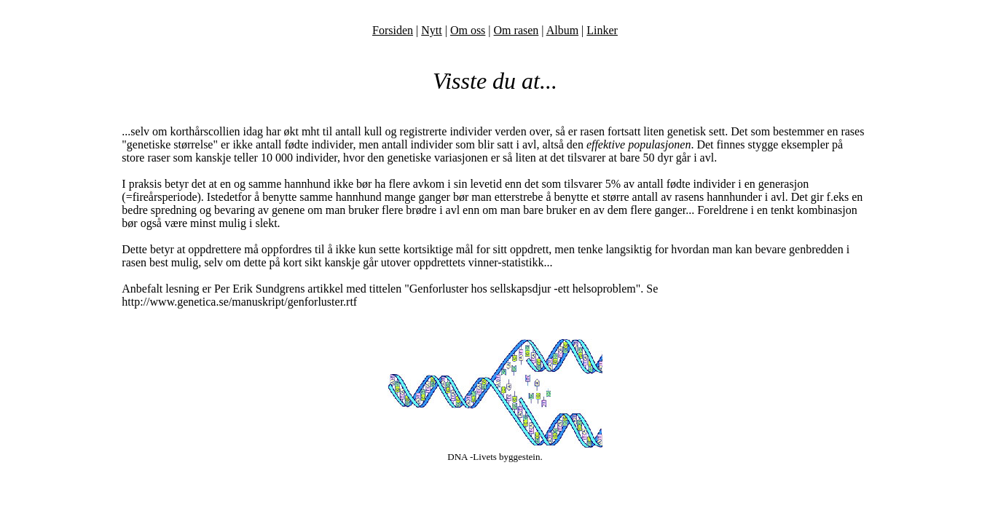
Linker (602, 30)
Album (562, 30)
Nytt (431, 30)
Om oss (467, 30)
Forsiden (392, 30)
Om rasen (516, 30)
